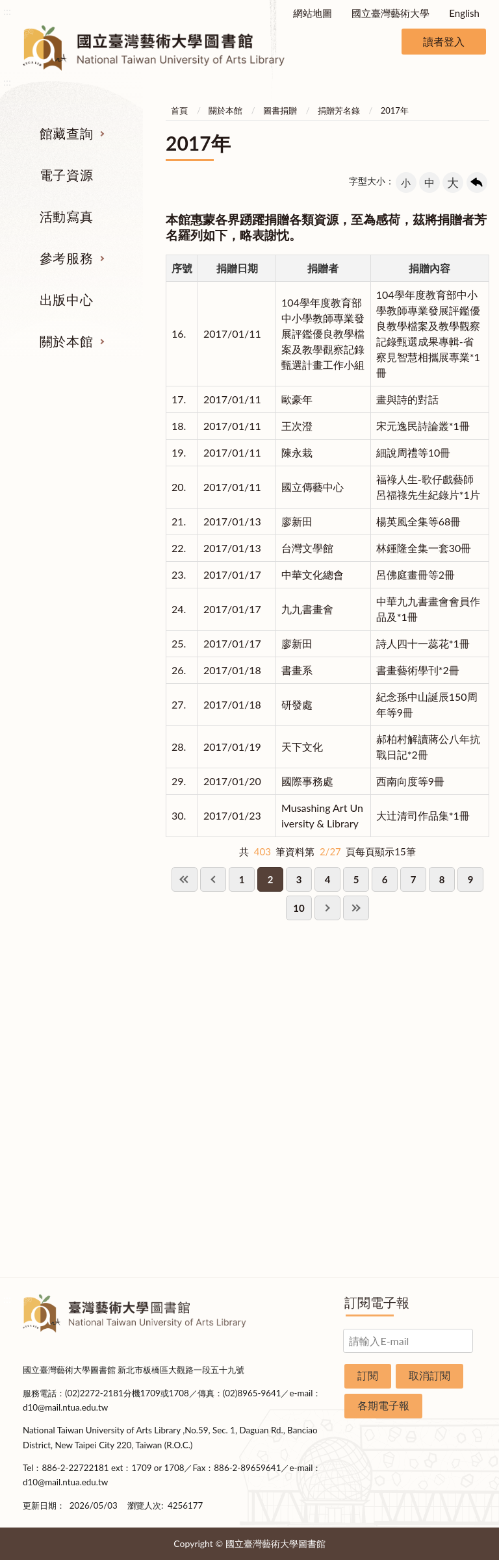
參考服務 (66, 258)
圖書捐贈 (280, 110)
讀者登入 (444, 41)
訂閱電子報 (376, 1302)
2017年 (395, 110)
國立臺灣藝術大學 (390, 13)
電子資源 (66, 174)
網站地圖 (312, 13)
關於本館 (66, 341)
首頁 (179, 110)
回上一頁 (477, 182)
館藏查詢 (66, 133)
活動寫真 (66, 216)
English (464, 13)
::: (7, 11)
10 (298, 908)
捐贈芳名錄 (339, 110)
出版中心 (66, 299)
